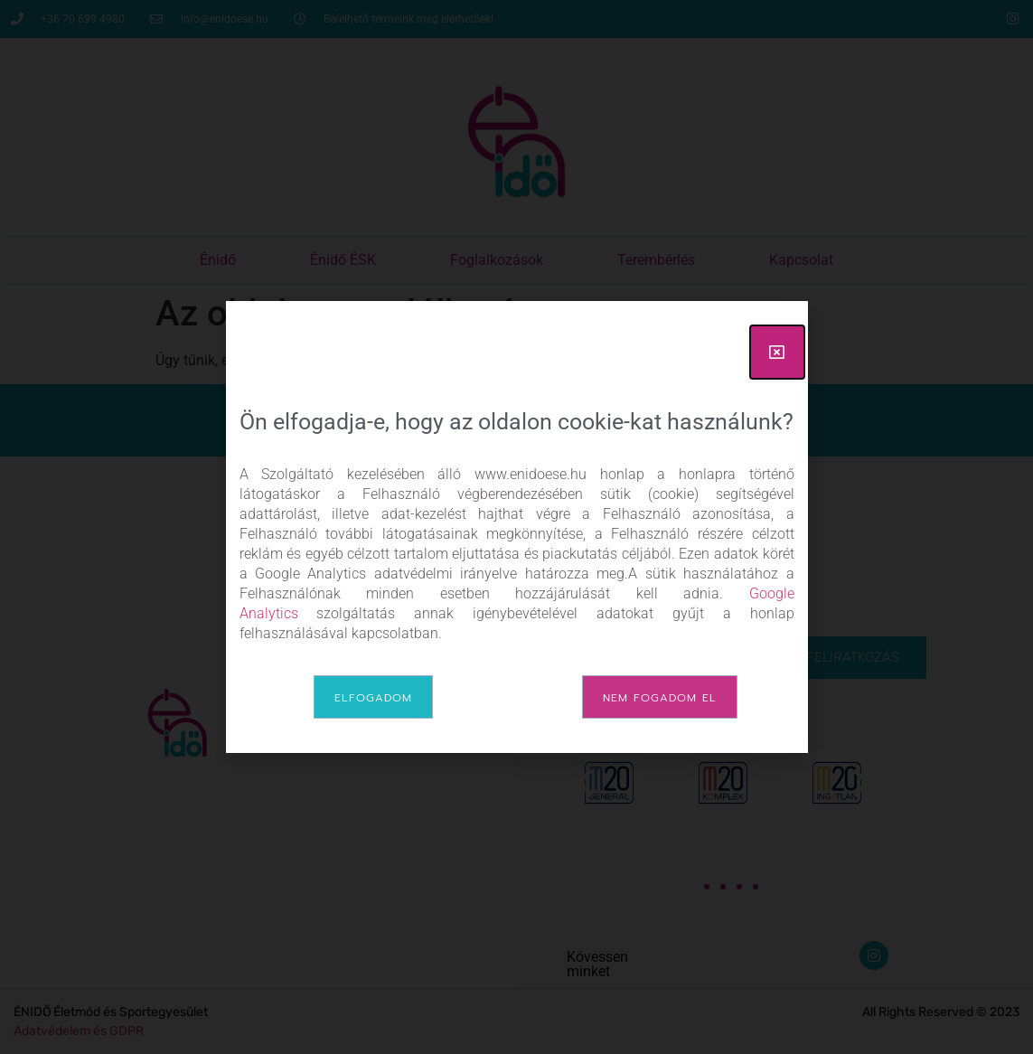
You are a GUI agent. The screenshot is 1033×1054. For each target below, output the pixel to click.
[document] (516, 527)
